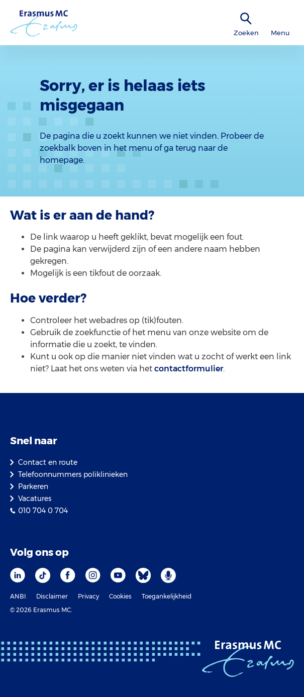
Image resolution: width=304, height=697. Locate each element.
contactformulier (188, 368)
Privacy (88, 596)
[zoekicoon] (246, 19)
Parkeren (33, 486)
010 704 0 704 (43, 510)
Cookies (120, 596)
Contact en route (47, 462)
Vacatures (34, 498)
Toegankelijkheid (166, 596)
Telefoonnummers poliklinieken (73, 474)
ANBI (18, 596)
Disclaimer (52, 596)
